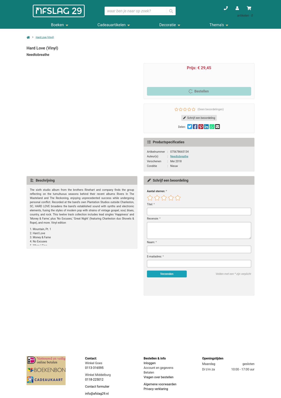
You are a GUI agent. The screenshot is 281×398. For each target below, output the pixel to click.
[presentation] (172, 286)
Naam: (151, 242)
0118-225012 (94, 379)
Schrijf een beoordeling (199, 117)
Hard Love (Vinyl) (45, 37)
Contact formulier (97, 386)
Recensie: (153, 218)
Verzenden (166, 273)
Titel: (150, 204)
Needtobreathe (179, 156)
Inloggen (150, 363)
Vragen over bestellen (158, 377)
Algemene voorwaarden (160, 384)
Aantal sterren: (156, 191)
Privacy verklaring (156, 389)
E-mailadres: (154, 256)
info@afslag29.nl (97, 393)
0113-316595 (94, 368)
